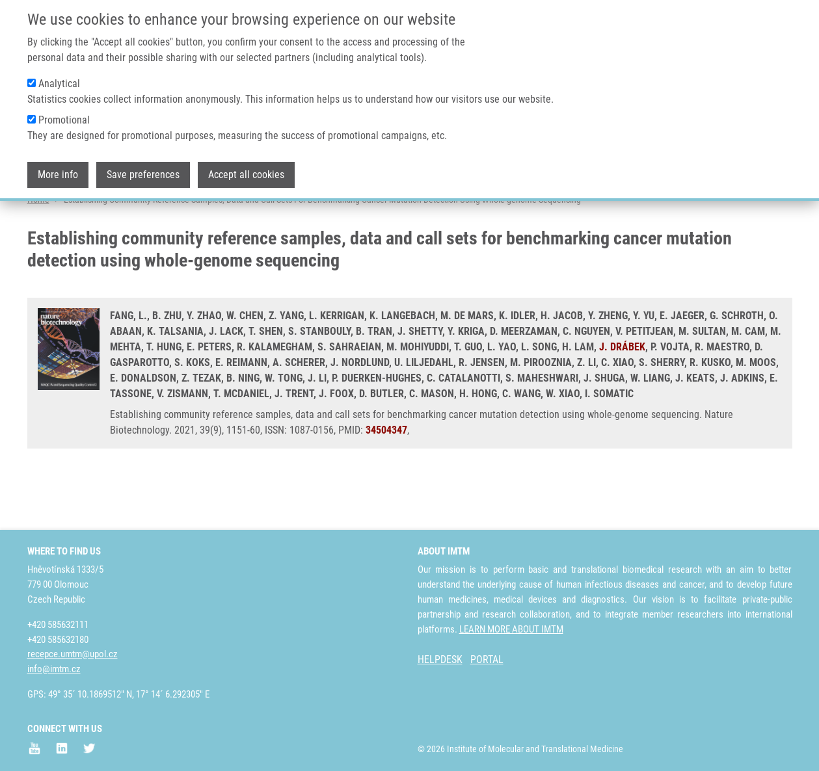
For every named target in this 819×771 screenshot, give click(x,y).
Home (38, 250)
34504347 (386, 480)
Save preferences (143, 170)
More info (58, 170)
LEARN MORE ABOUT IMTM (511, 629)
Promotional (64, 115)
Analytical (59, 79)
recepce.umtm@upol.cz (72, 654)
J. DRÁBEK (622, 397)
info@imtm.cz (54, 669)
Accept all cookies (246, 170)
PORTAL (486, 659)
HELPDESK (440, 659)
